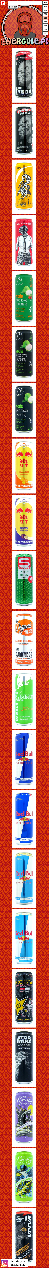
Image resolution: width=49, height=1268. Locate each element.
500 (45, 29)
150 (45, 3)
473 (45, 26)
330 (45, 22)
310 (45, 18)
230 (45, 10)
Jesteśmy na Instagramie (18, 1263)
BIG (45, 33)
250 (45, 14)
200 (45, 6)
